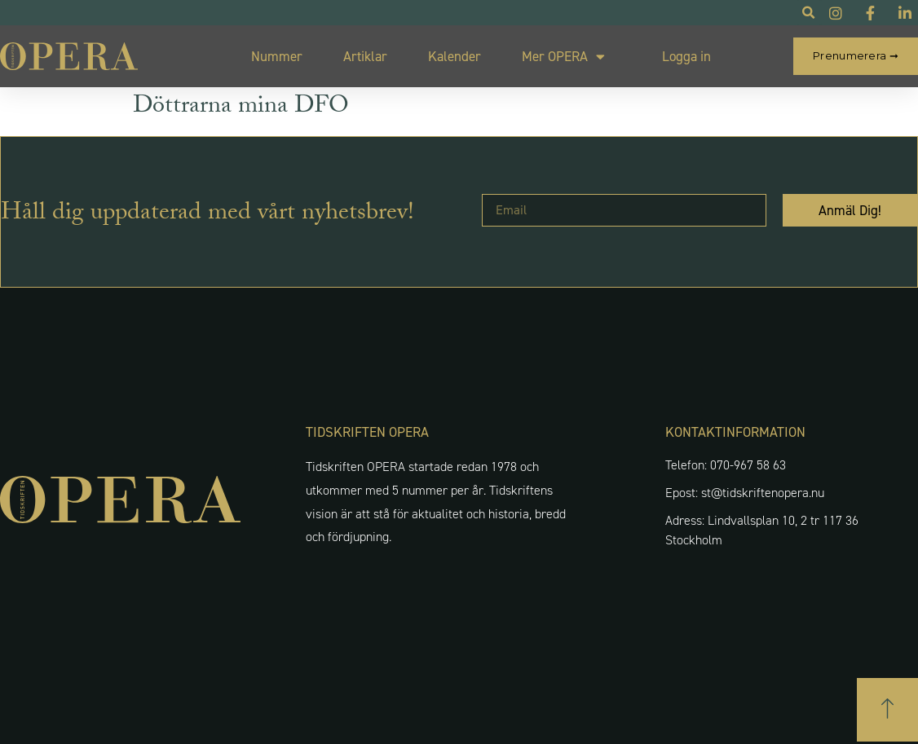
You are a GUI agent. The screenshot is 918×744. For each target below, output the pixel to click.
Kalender (454, 56)
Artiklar (365, 56)
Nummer (276, 56)
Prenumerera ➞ (855, 55)
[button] (887, 710)
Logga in (686, 56)
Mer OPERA (563, 57)
